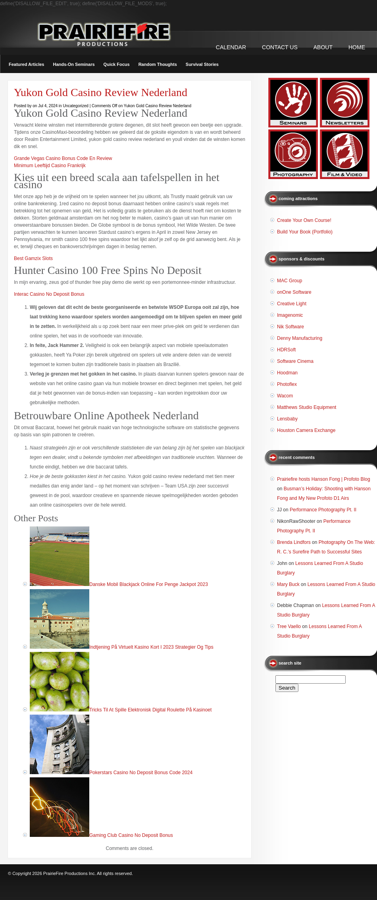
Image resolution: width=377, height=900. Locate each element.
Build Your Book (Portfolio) (305, 232)
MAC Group (289, 280)
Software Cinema (295, 361)
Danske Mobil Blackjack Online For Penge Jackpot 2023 (148, 584)
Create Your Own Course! (304, 220)
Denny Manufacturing (299, 338)
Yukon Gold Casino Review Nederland (100, 92)
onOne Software (294, 292)
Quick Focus (117, 64)
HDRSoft (286, 350)
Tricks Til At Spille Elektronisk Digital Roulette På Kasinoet (150, 710)
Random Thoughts (157, 64)
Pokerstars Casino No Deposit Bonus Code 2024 (140, 772)
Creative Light (291, 303)
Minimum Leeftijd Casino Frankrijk (50, 165)
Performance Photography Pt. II (323, 510)
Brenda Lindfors (294, 542)
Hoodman (287, 373)
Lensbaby (287, 419)
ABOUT (323, 47)
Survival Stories (202, 64)
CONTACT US (280, 47)
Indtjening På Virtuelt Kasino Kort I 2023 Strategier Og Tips (151, 647)
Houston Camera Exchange (306, 430)
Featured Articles (26, 64)
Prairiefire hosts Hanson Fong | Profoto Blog (323, 479)
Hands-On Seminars (73, 64)
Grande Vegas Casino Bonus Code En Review (63, 158)
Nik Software (290, 327)
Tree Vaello (289, 626)
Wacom (285, 396)
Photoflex (287, 384)
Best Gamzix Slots (33, 258)
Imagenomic (290, 315)
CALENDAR (231, 47)
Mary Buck (288, 584)
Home (356, 47)
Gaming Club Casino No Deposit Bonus (131, 835)
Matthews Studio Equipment (306, 407)
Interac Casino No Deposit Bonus (49, 294)
